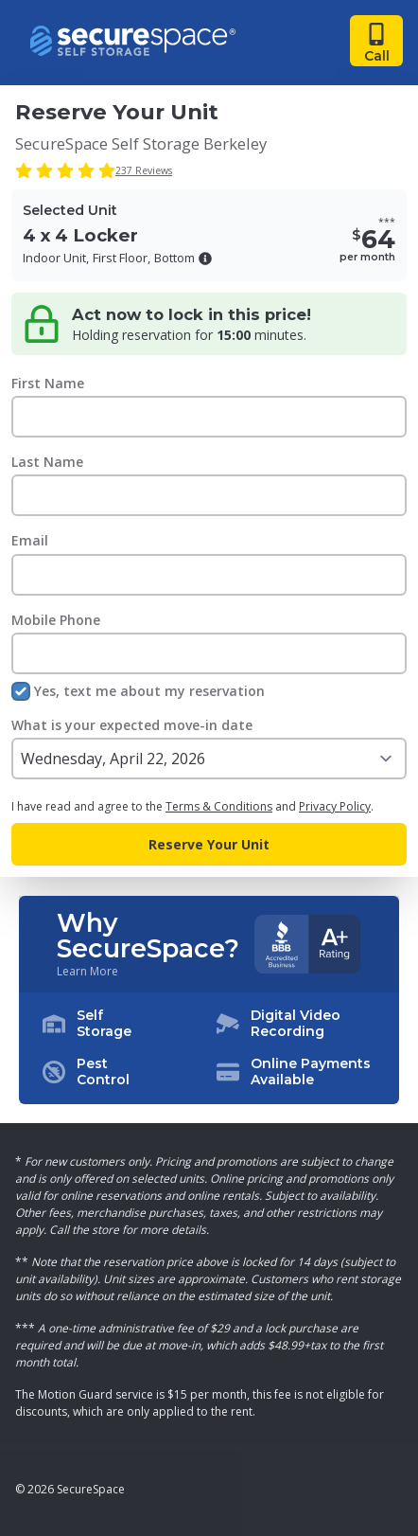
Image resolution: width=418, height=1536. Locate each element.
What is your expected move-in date (132, 725)
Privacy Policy (335, 806)
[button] (205, 258)
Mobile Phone (55, 620)
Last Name (47, 462)
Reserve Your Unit (209, 844)
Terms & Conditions (218, 806)
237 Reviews (143, 170)
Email (29, 540)
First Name (47, 383)
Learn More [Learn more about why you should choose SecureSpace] (87, 971)
